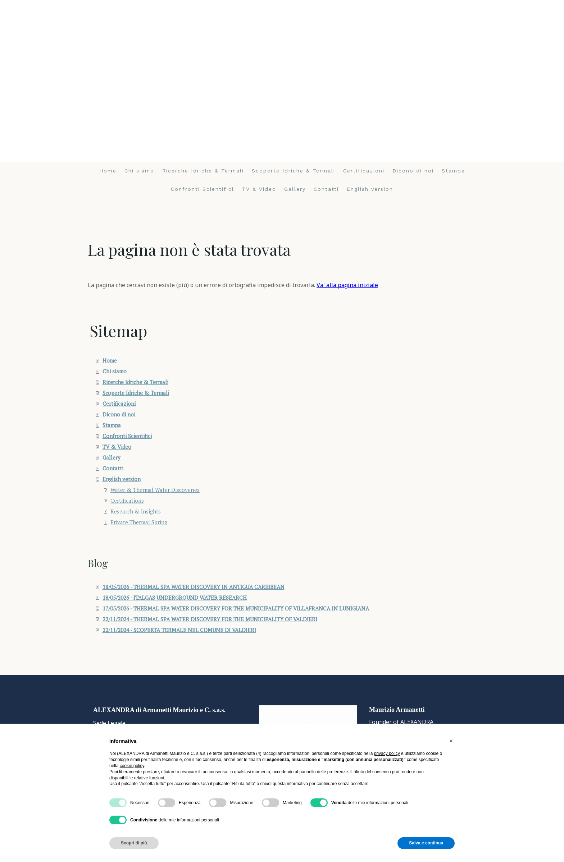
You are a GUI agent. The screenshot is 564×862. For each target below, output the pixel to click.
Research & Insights (135, 511)
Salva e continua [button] (426, 842)
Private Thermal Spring (138, 522)
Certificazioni (364, 171)
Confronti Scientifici (202, 189)
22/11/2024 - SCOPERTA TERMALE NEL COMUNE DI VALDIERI (179, 629)
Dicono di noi (413, 171)
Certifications (127, 500)
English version (370, 189)
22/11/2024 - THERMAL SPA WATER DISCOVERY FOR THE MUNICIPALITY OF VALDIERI (210, 619)
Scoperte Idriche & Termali (293, 171)
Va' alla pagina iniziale (347, 285)
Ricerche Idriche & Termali (203, 171)
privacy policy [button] (387, 753)
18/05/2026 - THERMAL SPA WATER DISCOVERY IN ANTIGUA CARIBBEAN (194, 586)
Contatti (326, 189)
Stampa (453, 171)
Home (108, 171)
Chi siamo (139, 171)
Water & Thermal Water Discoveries (155, 489)
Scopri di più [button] (134, 842)
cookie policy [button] (132, 765)
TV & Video (259, 189)
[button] (451, 741)
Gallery (295, 189)
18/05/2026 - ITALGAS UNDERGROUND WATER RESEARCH (175, 597)
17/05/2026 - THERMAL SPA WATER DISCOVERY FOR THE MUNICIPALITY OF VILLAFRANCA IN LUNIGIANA (236, 608)
